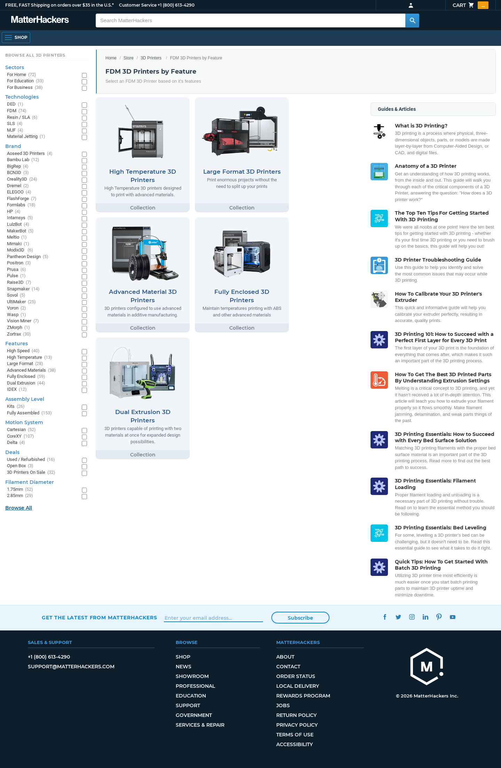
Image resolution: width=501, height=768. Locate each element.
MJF (15, 130)
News (183, 666)
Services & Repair (200, 725)
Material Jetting (26, 136)
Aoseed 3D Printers (30, 153)
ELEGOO (19, 192)
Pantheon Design (27, 257)
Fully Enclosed (26, 376)
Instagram (412, 617)
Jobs (283, 705)
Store (129, 58)
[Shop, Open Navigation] (16, 37)
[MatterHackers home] (427, 667)
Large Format (25, 364)
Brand (13, 146)
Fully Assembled (29, 413)
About (285, 657)
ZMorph (18, 327)
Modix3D (20, 250)
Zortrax (19, 334)
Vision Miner (23, 321)
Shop (183, 657)
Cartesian (21, 430)
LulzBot (18, 224)
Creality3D (22, 179)
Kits (16, 406)
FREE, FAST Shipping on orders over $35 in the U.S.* (59, 5)
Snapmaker (23, 289)
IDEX (17, 389)
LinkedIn (425, 617)
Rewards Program (303, 696)
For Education (25, 81)
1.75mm (20, 489)
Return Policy (296, 715)
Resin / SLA (22, 117)
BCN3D (18, 173)
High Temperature (29, 357)
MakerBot (20, 231)
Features (16, 343)
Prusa (16, 269)
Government (194, 715)
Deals (12, 452)
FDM (16, 111)
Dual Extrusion (26, 383)
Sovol (16, 295)
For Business (25, 87)
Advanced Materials (31, 370)
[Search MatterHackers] (412, 20)
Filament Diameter (29, 482)
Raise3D (19, 282)
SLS (15, 124)
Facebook (385, 617)
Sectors (14, 67)
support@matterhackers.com (71, 666)
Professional (195, 686)
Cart (470, 5)
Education (191, 696)
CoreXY (20, 436)
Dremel (18, 186)
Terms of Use (294, 735)
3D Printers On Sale (31, 472)
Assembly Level (24, 399)
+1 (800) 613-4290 (176, 5)
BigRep (18, 166)
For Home (21, 75)
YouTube (452, 617)
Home (111, 58)
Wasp (16, 315)
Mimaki (18, 244)
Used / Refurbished (31, 459)
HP (14, 211)
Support (188, 705)
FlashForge (22, 199)
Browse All (18, 508)
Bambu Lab (23, 160)
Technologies (22, 97)
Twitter (398, 617)
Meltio (17, 237)
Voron (16, 308)
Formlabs (21, 205)
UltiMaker (21, 302)
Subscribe (300, 618)
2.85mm (20, 496)
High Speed (23, 351)
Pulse (16, 276)
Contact (288, 666)
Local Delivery (297, 686)
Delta (16, 442)
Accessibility (294, 744)
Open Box (20, 466)
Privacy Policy (297, 725)
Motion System (24, 422)
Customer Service (138, 5)
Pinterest (439, 617)
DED (15, 104)
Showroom (192, 676)
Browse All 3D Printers (35, 55)
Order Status (295, 676)
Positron (19, 263)
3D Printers (151, 58)
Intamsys (20, 218)
